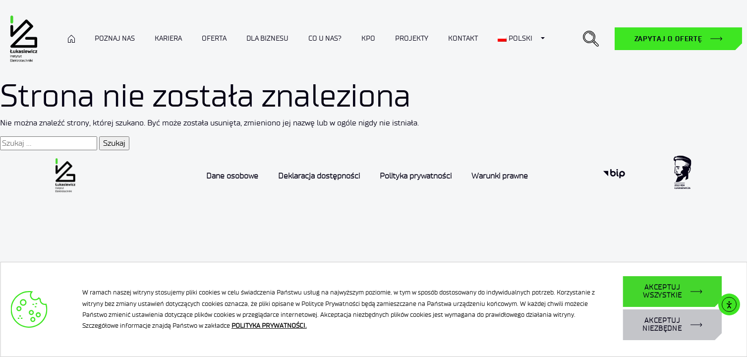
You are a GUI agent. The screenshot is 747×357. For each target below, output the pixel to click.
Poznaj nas (115, 38)
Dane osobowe (232, 175)
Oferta (214, 38)
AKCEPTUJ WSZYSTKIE (662, 291)
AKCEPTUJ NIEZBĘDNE (662, 324)
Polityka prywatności (416, 175)
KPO (368, 38)
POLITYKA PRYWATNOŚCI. (269, 325)
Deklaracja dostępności (319, 175)
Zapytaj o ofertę (668, 38)
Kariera (168, 38)
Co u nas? (325, 38)
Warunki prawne (499, 175)
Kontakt (463, 38)
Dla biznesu (267, 38)
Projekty (411, 38)
